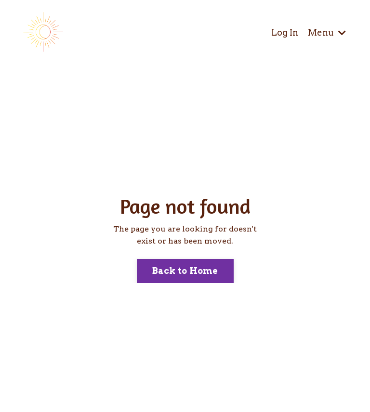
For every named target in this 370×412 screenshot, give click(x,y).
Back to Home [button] (185, 271)
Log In (284, 32)
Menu (327, 32)
